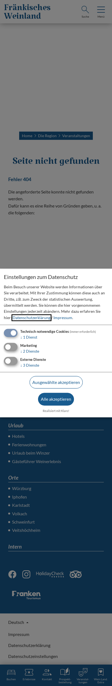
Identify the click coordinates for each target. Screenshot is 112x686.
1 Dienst (28, 337)
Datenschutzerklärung (31, 317)
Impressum (62, 317)
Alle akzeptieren (56, 399)
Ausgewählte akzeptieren (56, 382)
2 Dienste (29, 351)
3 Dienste (29, 365)
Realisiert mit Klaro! (56, 411)
